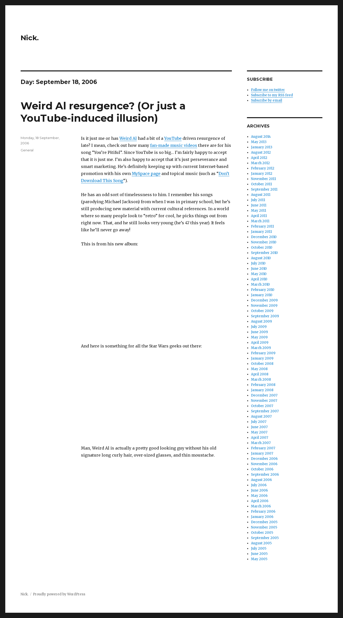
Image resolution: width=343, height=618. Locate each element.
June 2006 (259, 490)
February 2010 (262, 290)
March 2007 (261, 443)
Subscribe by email (266, 100)
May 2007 (259, 432)
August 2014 (261, 137)
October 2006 (262, 469)
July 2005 (258, 548)
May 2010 (259, 274)
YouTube (173, 138)
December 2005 (264, 522)
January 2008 (262, 390)
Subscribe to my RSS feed (272, 95)
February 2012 (262, 168)
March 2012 (260, 163)
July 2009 (259, 327)
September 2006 (265, 474)
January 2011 (261, 232)
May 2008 (259, 369)
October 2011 (261, 184)
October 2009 (262, 311)
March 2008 (261, 379)
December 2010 (264, 237)
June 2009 (259, 332)
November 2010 (263, 242)
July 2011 (258, 200)
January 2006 (262, 517)
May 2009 (259, 337)
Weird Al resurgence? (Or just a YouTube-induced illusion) (103, 112)
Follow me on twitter (268, 90)
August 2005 (261, 543)
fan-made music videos (173, 145)
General (27, 150)
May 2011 (258, 210)
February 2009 (263, 353)
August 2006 (261, 480)
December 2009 (264, 300)
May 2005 (259, 559)
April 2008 (259, 374)
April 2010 (259, 279)
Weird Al (128, 138)
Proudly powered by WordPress (59, 594)
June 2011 (258, 205)
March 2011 (260, 221)
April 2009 (259, 342)
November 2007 (264, 401)
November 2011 (263, 179)
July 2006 (259, 485)
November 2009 (264, 305)
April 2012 (259, 158)
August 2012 (261, 152)
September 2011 (264, 189)
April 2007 (259, 437)
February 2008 (263, 385)
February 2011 (262, 226)
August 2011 (260, 195)
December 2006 (264, 459)
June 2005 (259, 554)
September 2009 (265, 316)
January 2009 (262, 358)
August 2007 (261, 416)
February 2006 (263, 511)
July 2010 (258, 263)
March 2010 (260, 284)
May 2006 (259, 496)
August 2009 (261, 321)
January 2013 (261, 147)
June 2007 (259, 427)
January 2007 (262, 453)
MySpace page (146, 173)
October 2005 (262, 533)
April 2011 (259, 216)
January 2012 (261, 173)
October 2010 (261, 247)
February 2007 (263, 448)
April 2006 (259, 501)
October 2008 (262, 364)
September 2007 (265, 411)
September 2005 (265, 538)
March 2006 (261, 506)
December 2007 (264, 395)
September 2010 (264, 253)
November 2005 (264, 527)
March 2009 (261, 348)
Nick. (30, 37)
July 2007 (258, 422)
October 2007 (262, 406)
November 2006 (264, 464)
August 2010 (261, 258)
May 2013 (259, 142)
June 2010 (259, 269)
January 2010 (261, 295)
